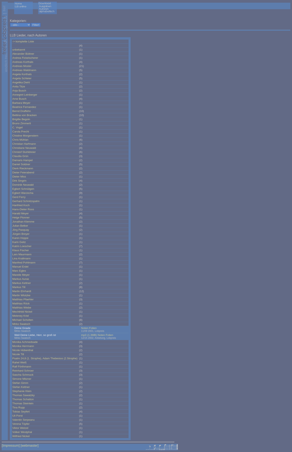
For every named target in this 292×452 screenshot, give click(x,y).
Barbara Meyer (21, 102)
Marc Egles (19, 270)
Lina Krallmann (21, 258)
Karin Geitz (19, 242)
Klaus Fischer (20, 250)
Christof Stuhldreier (24, 152)
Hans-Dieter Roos (23, 209)
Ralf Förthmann (21, 366)
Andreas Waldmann (24, 70)
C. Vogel (17, 127)
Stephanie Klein (21, 391)
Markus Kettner (21, 283)
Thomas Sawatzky (23, 395)
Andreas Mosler (21, 66)
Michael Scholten (22, 319)
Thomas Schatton (23, 399)
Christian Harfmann (24, 143)
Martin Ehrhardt (21, 291)
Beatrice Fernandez (24, 106)
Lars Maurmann (21, 254)
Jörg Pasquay (20, 229)
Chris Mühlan (20, 139)
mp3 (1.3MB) (89, 335)
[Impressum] (11, 445)
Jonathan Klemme (23, 221)
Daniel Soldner (21, 164)
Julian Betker (20, 225)
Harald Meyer (20, 213)
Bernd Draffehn (21, 111)
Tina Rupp (18, 407)
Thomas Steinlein (22, 403)
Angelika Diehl (21, 82)
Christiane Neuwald (24, 147)
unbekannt (18, 49)
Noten (85, 328)
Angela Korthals (22, 74)
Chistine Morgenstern (25, 135)
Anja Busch (19, 90)
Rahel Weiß (19, 362)
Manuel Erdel (20, 266)
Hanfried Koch (21, 205)
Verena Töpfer (21, 423)
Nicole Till (18, 354)
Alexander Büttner (23, 53)
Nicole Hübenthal (22, 350)
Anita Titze (18, 86)
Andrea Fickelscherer (25, 57)
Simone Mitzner (21, 378)
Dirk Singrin (19, 180)
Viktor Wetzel (20, 427)
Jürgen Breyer (21, 233)
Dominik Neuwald (23, 184)
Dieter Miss (19, 176)
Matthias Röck (21, 303)
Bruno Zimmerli (21, 123)
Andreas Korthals (22, 61)
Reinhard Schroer (23, 370)
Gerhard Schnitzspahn (26, 201)
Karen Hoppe (20, 238)
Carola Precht (20, 131)
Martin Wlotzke (21, 295)
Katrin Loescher (21, 246)
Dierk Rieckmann (22, 168)
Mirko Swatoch (21, 323)
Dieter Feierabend (23, 172)
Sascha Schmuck (22, 374)
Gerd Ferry (18, 197)
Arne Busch (19, 98)
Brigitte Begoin (21, 119)
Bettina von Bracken (24, 115)
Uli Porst (17, 415)
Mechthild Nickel (22, 311)
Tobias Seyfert (21, 411)
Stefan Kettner (21, 387)
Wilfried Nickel (21, 436)
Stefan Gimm (20, 382)
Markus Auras (20, 278)
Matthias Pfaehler (23, 299)
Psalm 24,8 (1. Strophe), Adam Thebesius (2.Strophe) (45, 358)
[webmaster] (29, 445)
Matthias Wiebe (21, 307)
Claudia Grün (20, 156)
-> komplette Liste (23, 41)
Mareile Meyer (21, 274)
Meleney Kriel (20, 315)
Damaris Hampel (22, 160)
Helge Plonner (21, 217)
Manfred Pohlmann (23, 262)
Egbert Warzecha (22, 192)
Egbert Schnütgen (23, 188)
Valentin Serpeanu (23, 419)
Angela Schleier (21, 78)
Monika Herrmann (23, 346)
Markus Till (18, 287)
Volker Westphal (22, 432)
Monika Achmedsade (25, 342)
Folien (93, 328)
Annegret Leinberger (24, 94)
